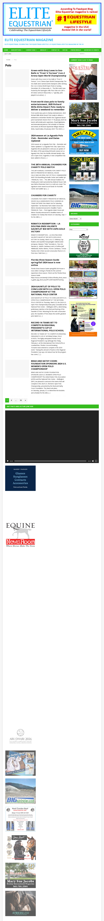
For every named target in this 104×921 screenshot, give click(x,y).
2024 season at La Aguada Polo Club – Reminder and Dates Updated (47, 138)
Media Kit (43, 50)
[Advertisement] (84, 351)
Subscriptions (16, 50)
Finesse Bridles (76, 50)
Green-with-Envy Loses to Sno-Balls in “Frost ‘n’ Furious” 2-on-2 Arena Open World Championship (48, 73)
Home (6, 50)
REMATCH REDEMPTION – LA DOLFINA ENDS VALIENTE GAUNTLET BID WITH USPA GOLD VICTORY (48, 227)
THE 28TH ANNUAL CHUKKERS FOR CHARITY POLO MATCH (49, 166)
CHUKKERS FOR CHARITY (43, 195)
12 (21, 400)
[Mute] (93, 461)
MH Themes (40, 916)
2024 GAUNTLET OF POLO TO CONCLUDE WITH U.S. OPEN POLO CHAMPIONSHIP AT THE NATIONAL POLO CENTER (48, 290)
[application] (52, 436)
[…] (44, 95)
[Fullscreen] (96, 461)
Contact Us (55, 50)
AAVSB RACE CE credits (91, 50)
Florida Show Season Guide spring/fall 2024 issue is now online (45, 262)
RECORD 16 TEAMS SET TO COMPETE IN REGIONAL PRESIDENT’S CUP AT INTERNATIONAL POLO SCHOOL (47, 326)
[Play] (8, 461)
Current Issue (30, 50)
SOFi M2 (64, 50)
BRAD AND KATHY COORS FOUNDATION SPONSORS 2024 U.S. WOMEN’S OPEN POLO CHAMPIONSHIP (48, 365)
